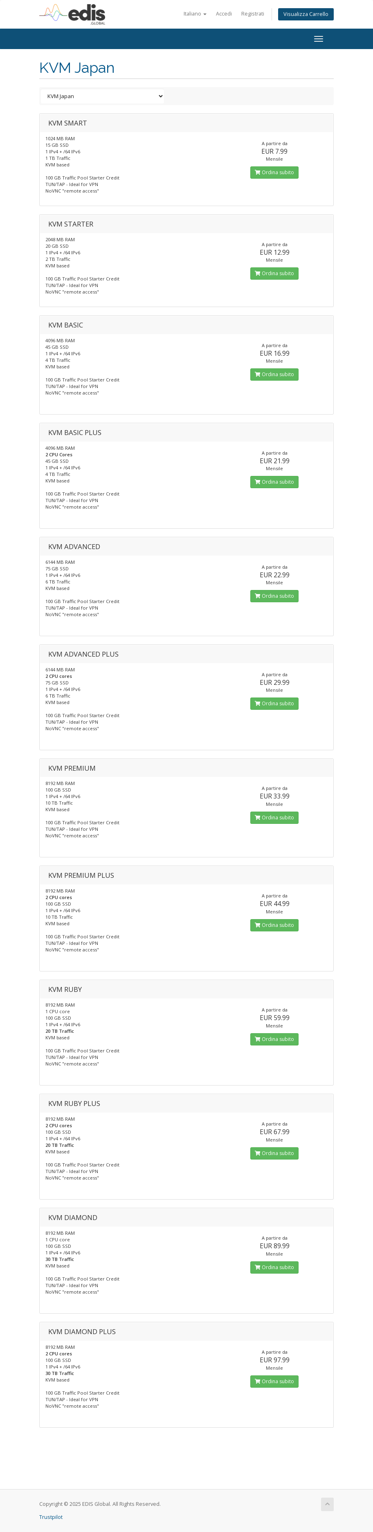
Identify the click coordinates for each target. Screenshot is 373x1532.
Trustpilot (51, 1517)
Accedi (224, 13)
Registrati (252, 13)
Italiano (195, 13)
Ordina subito (274, 172)
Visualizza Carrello (305, 14)
